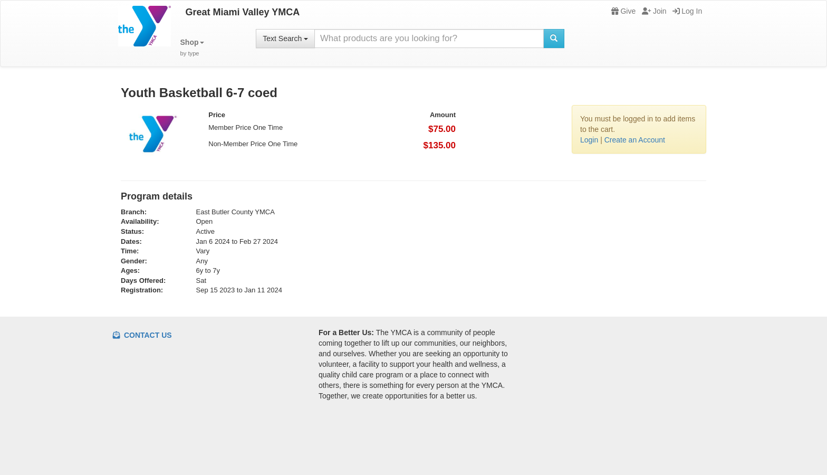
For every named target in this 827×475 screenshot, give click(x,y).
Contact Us (142, 335)
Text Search (285, 38)
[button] (192, 47)
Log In (687, 11)
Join (654, 11)
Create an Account (634, 140)
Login (589, 140)
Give (623, 11)
